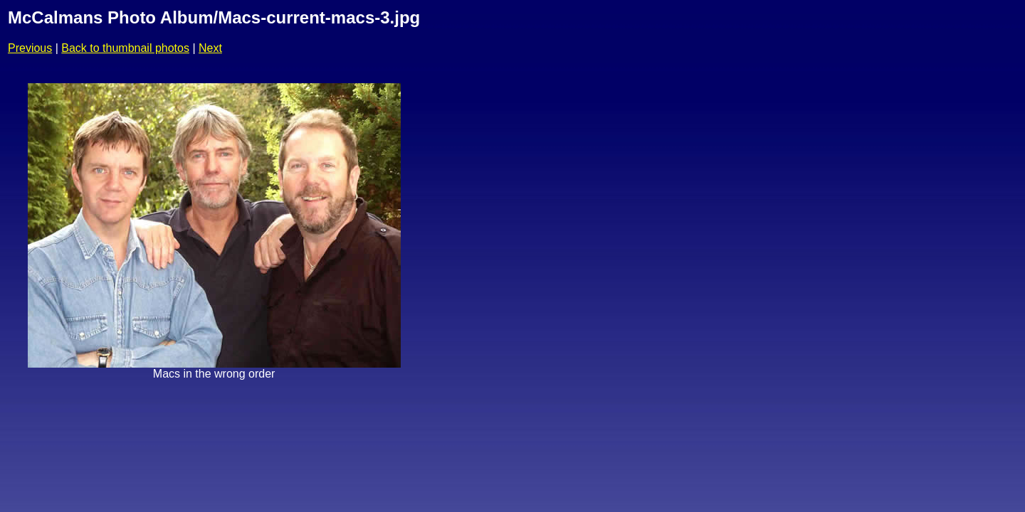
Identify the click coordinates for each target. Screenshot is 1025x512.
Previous (30, 48)
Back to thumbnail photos (125, 48)
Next (210, 48)
